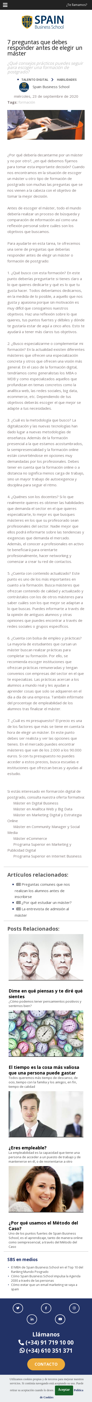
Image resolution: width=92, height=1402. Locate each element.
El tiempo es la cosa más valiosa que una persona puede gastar (44, 1070)
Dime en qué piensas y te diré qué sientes (46, 993)
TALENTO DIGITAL (34, 80)
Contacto (46, 1364)
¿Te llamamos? (76, 5)
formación (26, 102)
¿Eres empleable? (28, 1148)
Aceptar (64, 1389)
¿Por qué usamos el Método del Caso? (43, 1225)
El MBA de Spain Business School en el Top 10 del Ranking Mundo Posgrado (47, 1269)
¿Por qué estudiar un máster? (44, 902)
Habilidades (67, 80)
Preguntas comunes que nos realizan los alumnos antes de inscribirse (42, 890)
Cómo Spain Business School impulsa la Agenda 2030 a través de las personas (45, 1278)
